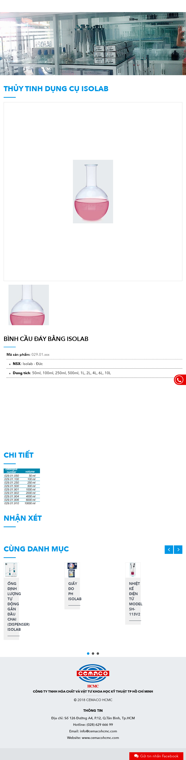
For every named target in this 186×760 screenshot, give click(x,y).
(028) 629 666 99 (100, 724)
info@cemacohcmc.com (98, 731)
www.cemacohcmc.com (100, 738)
